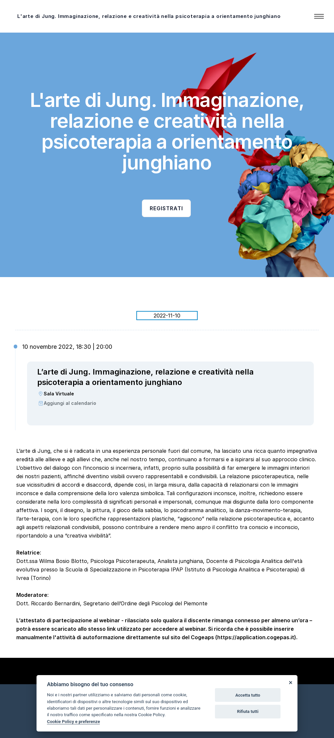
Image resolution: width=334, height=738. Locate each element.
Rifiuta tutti (248, 711)
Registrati (166, 208)
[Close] (290, 682)
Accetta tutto (247, 695)
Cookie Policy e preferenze (73, 721)
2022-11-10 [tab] (167, 315)
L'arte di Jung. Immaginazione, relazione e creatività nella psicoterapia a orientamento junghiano (149, 16)
